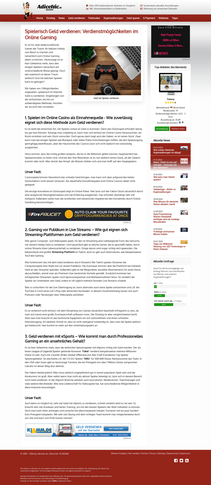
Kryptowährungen (113, 18)
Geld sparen (133, 18)
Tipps (175, 18)
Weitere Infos (178, 128)
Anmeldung (162, 128)
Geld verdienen (76, 18)
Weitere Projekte (119, 453)
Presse (153, 453)
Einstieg (50, 18)
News (61, 18)
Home (39, 18)
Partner (144, 453)
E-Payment (149, 18)
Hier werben (134, 453)
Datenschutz (172, 453)
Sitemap (161, 453)
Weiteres (163, 18)
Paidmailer (94, 18)
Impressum (185, 453)
